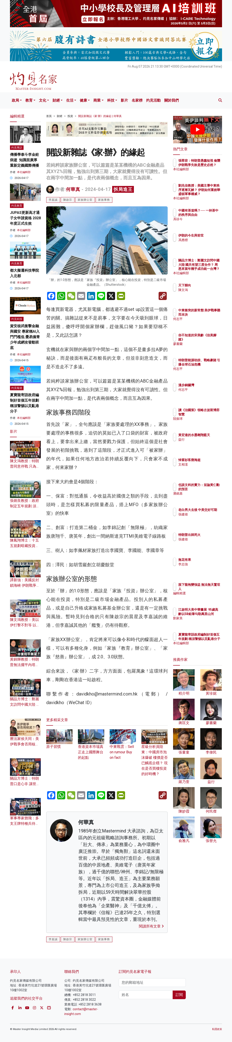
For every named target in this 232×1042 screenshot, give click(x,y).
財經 (56, 100)
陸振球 (203, 423)
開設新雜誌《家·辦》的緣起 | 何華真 (100, 116)
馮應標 (203, 244)
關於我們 (171, 100)
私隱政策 (217, 1029)
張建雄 (203, 518)
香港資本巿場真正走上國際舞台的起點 (91, 747)
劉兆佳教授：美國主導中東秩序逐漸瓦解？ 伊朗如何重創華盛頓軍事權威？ (209, 194)
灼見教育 (16, 205)
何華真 (73, 189)
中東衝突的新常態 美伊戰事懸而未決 (209, 314)
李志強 (203, 564)
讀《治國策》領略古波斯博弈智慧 (209, 414)
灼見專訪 (16, 147)
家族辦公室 (85, 199)
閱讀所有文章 (151, 926)
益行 (201, 443)
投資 (70, 116)
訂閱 (179, 995)
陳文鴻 (203, 290)
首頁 (49, 116)
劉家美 (203, 622)
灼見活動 (153, 100)
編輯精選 (204, 593)
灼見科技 (16, 319)
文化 (42, 100)
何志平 (203, 323)
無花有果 (204, 559)
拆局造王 (123, 189)
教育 (29, 100)
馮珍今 (203, 223)
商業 (97, 100)
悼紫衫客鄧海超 (209, 460)
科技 (110, 100)
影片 (124, 100)
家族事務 (104, 199)
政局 (15, 100)
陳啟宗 (67, 199)
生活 (69, 100)
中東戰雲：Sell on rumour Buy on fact (123, 747)
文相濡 (203, 464)
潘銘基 (203, 497)
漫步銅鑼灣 (206, 385)
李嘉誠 (53, 199)
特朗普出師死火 (209, 535)
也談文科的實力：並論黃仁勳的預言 (209, 489)
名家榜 (137, 100)
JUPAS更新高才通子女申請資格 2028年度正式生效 (25, 218)
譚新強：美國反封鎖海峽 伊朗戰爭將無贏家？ (25, 585)
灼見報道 (16, 388)
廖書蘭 (203, 344)
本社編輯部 (24, 172)
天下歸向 (204, 285)
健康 (83, 100)
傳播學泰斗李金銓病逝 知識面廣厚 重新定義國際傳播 (24, 160)
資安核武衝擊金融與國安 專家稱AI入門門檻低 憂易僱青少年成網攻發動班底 (25, 337)
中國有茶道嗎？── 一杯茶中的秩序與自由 (209, 214)
